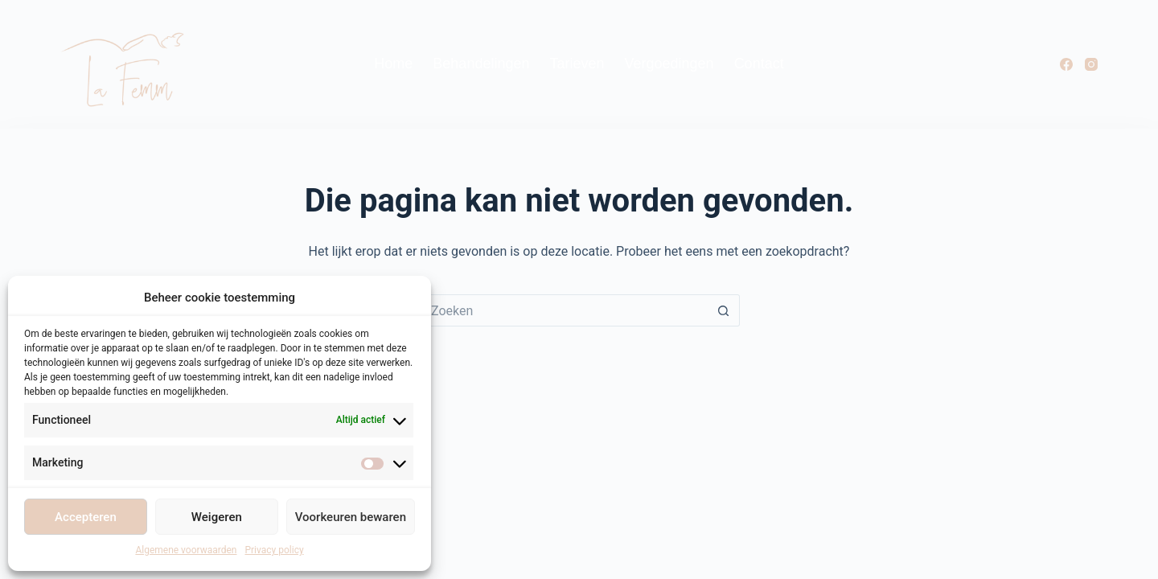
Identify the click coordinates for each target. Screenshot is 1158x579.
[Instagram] (1091, 64)
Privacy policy (273, 550)
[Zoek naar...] (563, 310)
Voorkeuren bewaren (350, 517)
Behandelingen (481, 63)
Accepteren (86, 517)
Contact (759, 63)
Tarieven (576, 63)
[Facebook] (1066, 64)
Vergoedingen (669, 63)
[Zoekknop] (724, 310)
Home (393, 63)
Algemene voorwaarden (185, 550)
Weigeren (216, 517)
